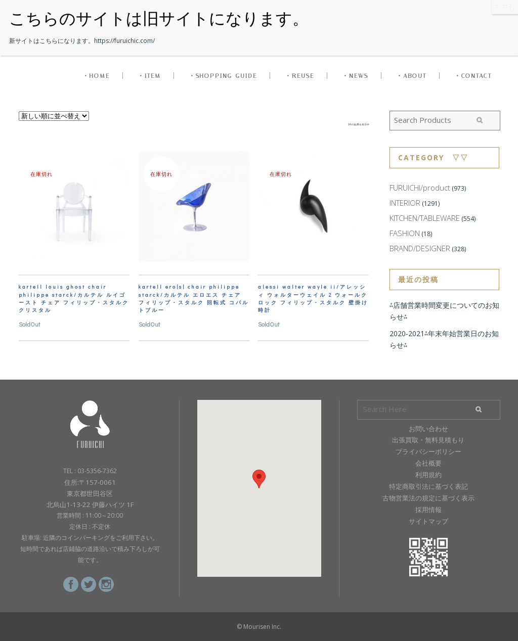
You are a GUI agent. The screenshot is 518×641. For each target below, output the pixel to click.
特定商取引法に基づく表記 (428, 486)
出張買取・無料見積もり (428, 439)
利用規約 (428, 474)
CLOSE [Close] (505, 7)
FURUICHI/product (420, 187)
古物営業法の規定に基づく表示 (428, 497)
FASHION (405, 233)
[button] (259, 479)
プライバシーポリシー (428, 451)
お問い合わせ (428, 428)
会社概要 (428, 463)
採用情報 (428, 509)
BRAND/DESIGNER (420, 248)
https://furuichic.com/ (124, 40)
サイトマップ (428, 521)
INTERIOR (405, 203)
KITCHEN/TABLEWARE (425, 218)
